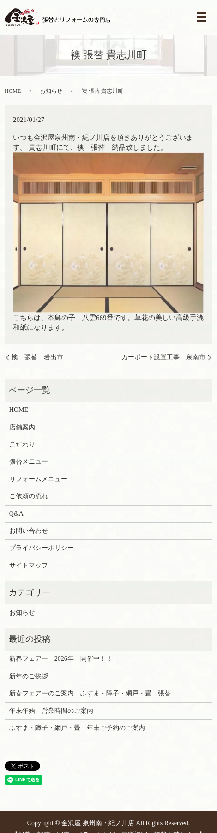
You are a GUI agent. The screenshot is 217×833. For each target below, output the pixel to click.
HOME (13, 91)
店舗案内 (22, 427)
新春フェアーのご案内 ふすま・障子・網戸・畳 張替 (90, 693)
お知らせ (51, 91)
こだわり (22, 444)
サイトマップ (28, 565)
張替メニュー (28, 461)
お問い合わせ (28, 530)
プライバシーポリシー (41, 547)
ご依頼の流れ (28, 496)
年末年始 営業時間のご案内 (51, 710)
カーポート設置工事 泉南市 (163, 357)
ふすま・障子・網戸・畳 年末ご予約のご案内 (77, 727)
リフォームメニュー (38, 479)
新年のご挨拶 (28, 676)
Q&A (16, 513)
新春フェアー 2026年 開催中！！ (61, 658)
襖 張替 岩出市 (37, 357)
